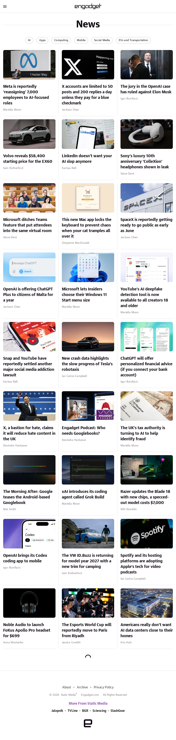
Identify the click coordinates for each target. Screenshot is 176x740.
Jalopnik (57, 710)
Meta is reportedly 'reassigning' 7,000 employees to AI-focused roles (26, 95)
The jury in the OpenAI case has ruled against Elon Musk (146, 89)
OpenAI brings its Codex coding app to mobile (25, 558)
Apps (42, 40)
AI (29, 40)
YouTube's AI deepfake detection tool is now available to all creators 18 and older (144, 297)
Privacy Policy (104, 687)
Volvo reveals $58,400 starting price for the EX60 (27, 159)
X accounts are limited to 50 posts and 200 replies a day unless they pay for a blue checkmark (87, 95)
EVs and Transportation (133, 40)
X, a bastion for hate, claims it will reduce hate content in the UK (29, 433)
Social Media (102, 40)
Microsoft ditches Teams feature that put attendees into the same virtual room (27, 225)
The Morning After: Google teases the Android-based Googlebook (28, 497)
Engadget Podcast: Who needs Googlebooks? (83, 431)
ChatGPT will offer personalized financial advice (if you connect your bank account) (146, 367)
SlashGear (118, 710)
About (66, 687)
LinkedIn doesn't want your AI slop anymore (87, 159)
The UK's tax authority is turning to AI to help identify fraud (143, 433)
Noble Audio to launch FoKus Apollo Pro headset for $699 (26, 630)
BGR (85, 710)
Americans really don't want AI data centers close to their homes (147, 630)
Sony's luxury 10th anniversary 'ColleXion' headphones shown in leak (145, 161)
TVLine (73, 710)
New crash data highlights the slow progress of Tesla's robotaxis (87, 364)
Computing (61, 40)
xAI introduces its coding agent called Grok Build (84, 494)
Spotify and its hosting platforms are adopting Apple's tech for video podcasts (142, 564)
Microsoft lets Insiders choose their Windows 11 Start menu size (84, 294)
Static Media (68, 695)
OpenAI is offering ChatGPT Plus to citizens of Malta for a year (28, 294)
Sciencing (99, 710)
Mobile (81, 40)
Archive (82, 687)
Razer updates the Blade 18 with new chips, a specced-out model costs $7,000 (145, 497)
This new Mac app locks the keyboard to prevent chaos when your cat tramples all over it (86, 228)
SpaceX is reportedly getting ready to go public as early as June (146, 225)
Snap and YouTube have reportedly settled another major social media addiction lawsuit (28, 367)
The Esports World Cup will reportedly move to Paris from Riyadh (86, 630)
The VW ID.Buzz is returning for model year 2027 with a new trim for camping (87, 561)
